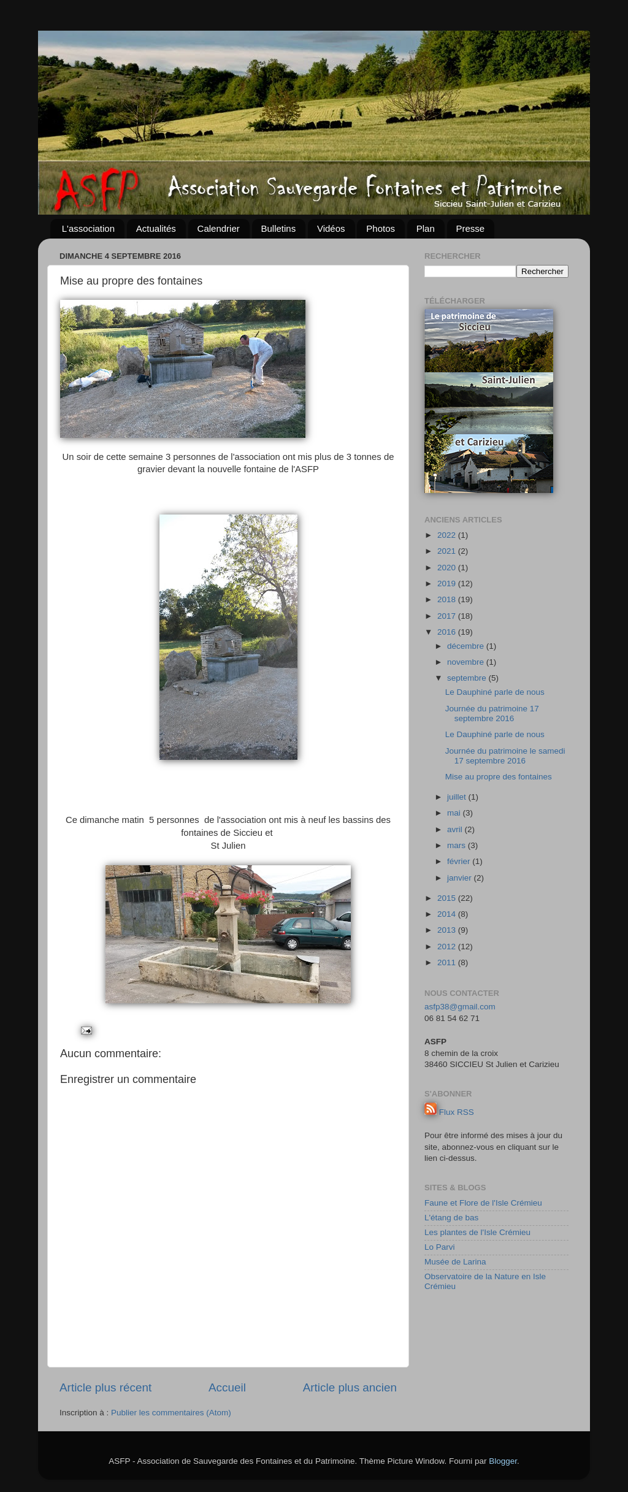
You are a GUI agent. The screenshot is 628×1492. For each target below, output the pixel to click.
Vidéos (331, 228)
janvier (460, 877)
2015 (447, 898)
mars (457, 845)
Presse (470, 228)
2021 (447, 551)
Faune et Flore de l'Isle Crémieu (483, 1202)
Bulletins (278, 228)
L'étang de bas (451, 1217)
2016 (447, 632)
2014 (447, 914)
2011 (447, 962)
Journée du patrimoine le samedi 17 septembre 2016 (505, 755)
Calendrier (218, 228)
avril (456, 829)
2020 (447, 567)
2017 (447, 616)
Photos (380, 228)
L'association (88, 228)
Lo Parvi (439, 1247)
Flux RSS (456, 1112)
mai (455, 812)
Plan (425, 228)
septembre (468, 678)
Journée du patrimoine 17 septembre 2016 (492, 713)
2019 (447, 583)
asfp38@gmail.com (460, 1006)
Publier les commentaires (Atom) (171, 1412)
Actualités (156, 228)
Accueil (227, 1387)
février (459, 861)
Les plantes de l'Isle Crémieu (477, 1232)
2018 (447, 599)
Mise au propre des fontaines (498, 776)
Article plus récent (105, 1387)
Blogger (503, 1461)
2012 (447, 946)
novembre (466, 662)
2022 (447, 535)
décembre (466, 646)
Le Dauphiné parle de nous (495, 692)
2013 (447, 930)
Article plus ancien (350, 1387)
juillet (458, 796)
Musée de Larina (455, 1261)
